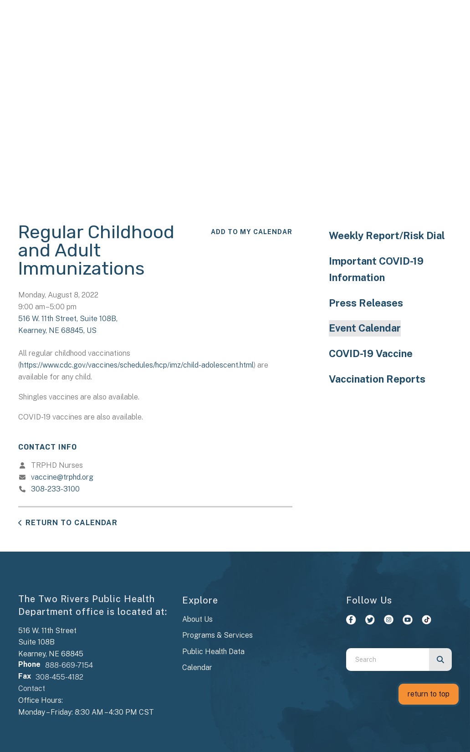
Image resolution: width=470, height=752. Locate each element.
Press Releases (366, 303)
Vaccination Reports (377, 379)
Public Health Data (213, 651)
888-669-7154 (69, 665)
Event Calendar (365, 328)
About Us (197, 619)
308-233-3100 (55, 489)
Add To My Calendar (251, 231)
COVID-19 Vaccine (371, 353)
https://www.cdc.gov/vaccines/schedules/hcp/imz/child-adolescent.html (137, 365)
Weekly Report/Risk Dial (387, 235)
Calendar (197, 667)
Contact (31, 688)
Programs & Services (217, 635)
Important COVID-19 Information (376, 269)
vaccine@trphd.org (62, 477)
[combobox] (387, 659)
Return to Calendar (72, 522)
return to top (429, 694)
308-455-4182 (59, 677)
